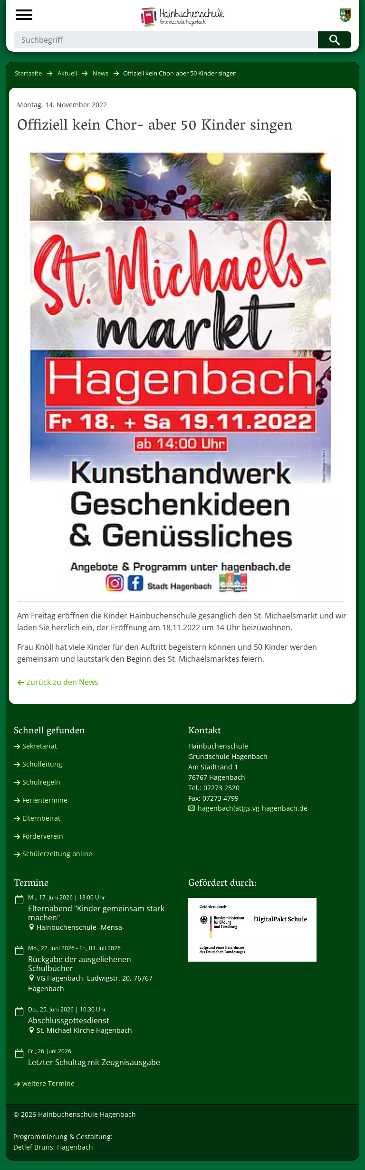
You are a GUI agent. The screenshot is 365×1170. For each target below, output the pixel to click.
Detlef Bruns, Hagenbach (53, 1146)
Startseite (28, 73)
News (100, 73)
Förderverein (42, 836)
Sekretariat (39, 745)
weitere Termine (48, 1083)
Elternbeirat (41, 818)
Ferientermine (44, 800)
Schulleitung (42, 763)
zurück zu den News (62, 682)
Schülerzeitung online (57, 853)
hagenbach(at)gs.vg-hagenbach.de (252, 808)
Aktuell (67, 73)
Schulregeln (41, 781)
